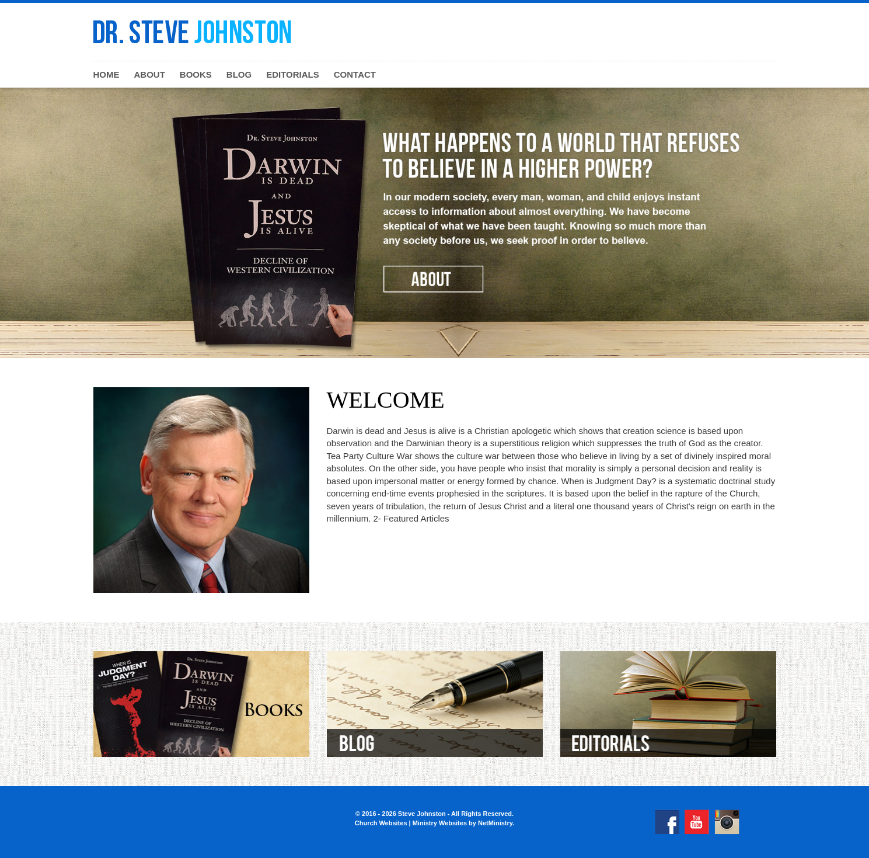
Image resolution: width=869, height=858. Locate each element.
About (149, 74)
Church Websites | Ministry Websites (412, 822)
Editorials (292, 74)
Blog (239, 74)
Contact (355, 74)
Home (106, 74)
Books (196, 74)
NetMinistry (495, 822)
